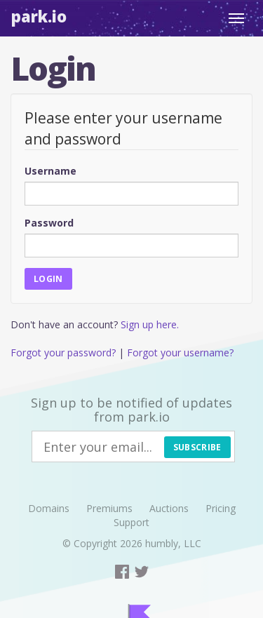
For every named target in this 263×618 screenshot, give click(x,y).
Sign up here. (150, 324)
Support (131, 522)
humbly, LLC (173, 543)
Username (50, 170)
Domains (48, 508)
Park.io (39, 16)
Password (49, 222)
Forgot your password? (63, 352)
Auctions (169, 508)
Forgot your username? (180, 352)
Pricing (220, 508)
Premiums (109, 508)
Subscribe (197, 447)
